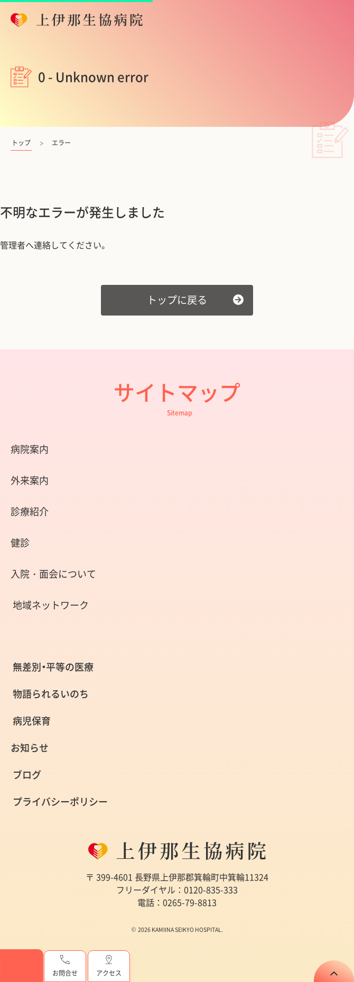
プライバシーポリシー (60, 801)
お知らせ (30, 747)
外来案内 (30, 480)
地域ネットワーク (51, 605)
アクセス (109, 966)
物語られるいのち (51, 694)
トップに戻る (177, 299)
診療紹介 (30, 511)
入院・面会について (53, 574)
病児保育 (32, 721)
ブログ (27, 774)
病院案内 (30, 449)
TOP (334, 971)
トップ (21, 142)
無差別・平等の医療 (53, 667)
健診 (20, 542)
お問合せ (65, 966)
